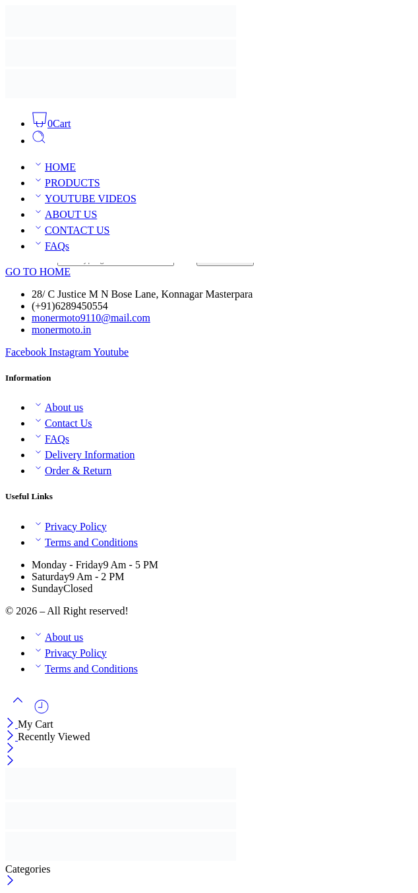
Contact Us (62, 423)
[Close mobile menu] (10, 761)
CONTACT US (70, 230)
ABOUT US (64, 214)
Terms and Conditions (85, 542)
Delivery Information (83, 454)
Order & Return (71, 470)
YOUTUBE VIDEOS (84, 198)
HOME (54, 167)
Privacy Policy (69, 526)
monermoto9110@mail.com (91, 317)
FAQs (50, 246)
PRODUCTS (66, 182)
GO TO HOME (38, 271)
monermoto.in (61, 329)
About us (57, 407)
